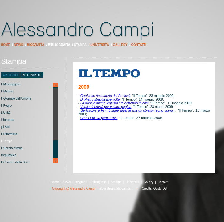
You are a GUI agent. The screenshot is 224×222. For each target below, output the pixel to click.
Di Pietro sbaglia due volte (100, 99)
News (18, 45)
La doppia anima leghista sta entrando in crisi (114, 103)
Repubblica (8, 155)
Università (99, 45)
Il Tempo (7, 141)
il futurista (7, 119)
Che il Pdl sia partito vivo (98, 118)
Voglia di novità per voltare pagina (105, 107)
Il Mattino (7, 91)
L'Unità (5, 112)
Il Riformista (9, 134)
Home (5, 45)
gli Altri (5, 127)
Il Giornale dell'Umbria (16, 98)
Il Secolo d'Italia (11, 148)
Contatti (138, 45)
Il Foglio (6, 105)
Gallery (120, 45)
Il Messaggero (10, 84)
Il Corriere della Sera (15, 162)
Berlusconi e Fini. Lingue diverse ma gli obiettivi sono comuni (128, 110)
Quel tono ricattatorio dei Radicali (105, 95)
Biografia (35, 45)
